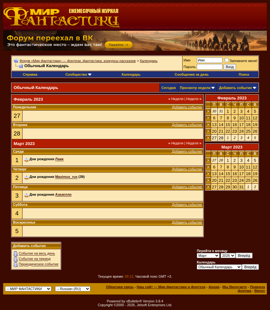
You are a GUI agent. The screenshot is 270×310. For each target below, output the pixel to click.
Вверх (259, 291)
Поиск (244, 74)
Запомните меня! (241, 61)
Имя (186, 60)
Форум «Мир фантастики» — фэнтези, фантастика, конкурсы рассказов (78, 61)
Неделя (175, 99)
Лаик (59, 159)
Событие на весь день (37, 254)
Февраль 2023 (232, 98)
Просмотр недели (195, 88)
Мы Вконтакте (234, 287)
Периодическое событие (39, 264)
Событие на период (35, 259)
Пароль (189, 67)
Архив (214, 287)
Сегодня (169, 88)
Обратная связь (119, 287)
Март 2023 (232, 147)
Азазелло (63, 195)
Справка (30, 74)
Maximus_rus (66, 177)
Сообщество (78, 74)
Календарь (149, 61)
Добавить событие (235, 88)
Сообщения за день (192, 74)
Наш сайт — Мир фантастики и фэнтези (171, 287)
